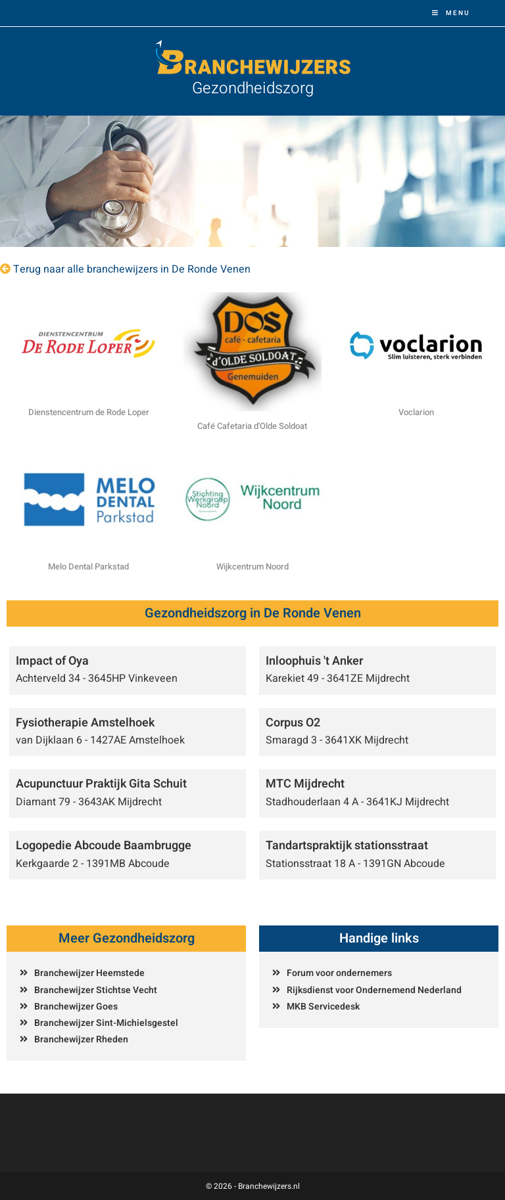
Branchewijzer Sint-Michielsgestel (106, 1023)
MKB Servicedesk (323, 1006)
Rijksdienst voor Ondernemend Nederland (374, 990)
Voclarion (416, 412)
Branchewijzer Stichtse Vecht (95, 990)
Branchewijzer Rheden (81, 1039)
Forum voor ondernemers (339, 973)
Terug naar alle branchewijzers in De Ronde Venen (132, 269)
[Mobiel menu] (451, 13)
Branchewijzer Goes (76, 1006)
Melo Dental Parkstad (88, 566)
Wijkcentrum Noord (252, 566)
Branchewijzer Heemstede (89, 973)
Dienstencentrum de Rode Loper (88, 412)
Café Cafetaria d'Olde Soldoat (252, 426)
